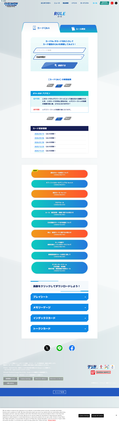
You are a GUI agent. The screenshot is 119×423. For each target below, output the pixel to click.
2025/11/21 (39, 151)
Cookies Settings (25, 405)
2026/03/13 (39, 134)
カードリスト (84, 3)
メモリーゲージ (59, 334)
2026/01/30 (39, 142)
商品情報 (65, 3)
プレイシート (59, 323)
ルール (95, 3)
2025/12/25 (39, 146)
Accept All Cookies (97, 415)
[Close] (116, 415)
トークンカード (59, 355)
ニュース (57, 3)
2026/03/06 (39, 138)
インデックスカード (59, 344)
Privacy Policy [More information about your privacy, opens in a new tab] (52, 420)
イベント (74, 3)
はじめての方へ (46, 3)
